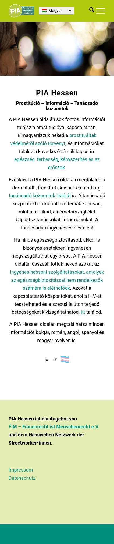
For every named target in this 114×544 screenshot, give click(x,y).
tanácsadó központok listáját (40, 195)
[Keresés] (91, 11)
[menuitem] (91, 11)
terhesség (47, 159)
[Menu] (99, 11)
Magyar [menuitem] (55, 10)
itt (83, 312)
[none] (56, 10)
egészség (24, 159)
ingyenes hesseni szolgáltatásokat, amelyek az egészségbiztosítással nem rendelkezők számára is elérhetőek (57, 280)
